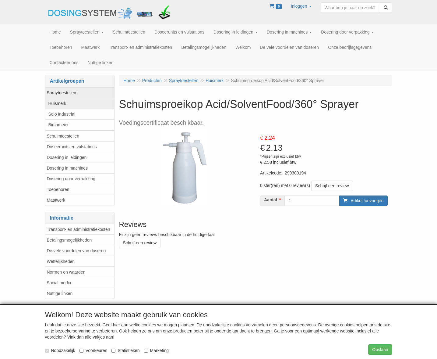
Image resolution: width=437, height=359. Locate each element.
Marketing (156, 350)
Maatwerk (56, 200)
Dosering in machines (67, 168)
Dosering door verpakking (71, 178)
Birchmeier (58, 124)
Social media (59, 282)
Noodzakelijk (60, 350)
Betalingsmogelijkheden (69, 240)
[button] (301, 6)
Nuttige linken (60, 293)
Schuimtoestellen (63, 136)
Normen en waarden (66, 272)
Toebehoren (58, 189)
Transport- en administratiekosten (78, 229)
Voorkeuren (93, 350)
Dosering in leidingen (67, 157)
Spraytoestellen (61, 92)
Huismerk (57, 103)
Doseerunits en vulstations (72, 146)
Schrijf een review (332, 185)
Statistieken (125, 350)
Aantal (270, 200)
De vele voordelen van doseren (76, 250)
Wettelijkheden (61, 261)
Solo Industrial (62, 114)
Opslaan (380, 349)
